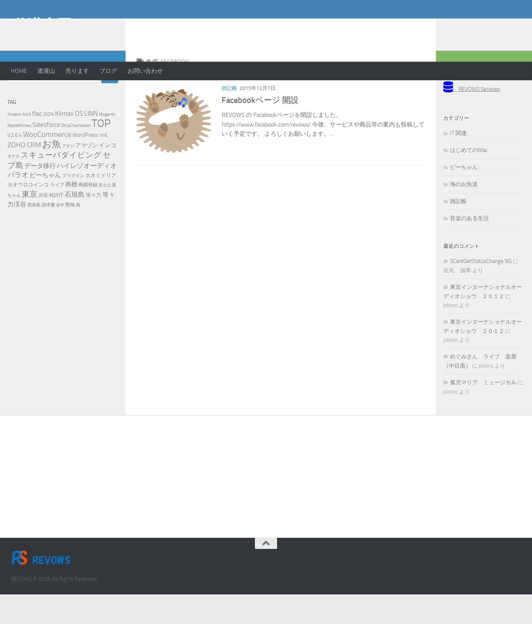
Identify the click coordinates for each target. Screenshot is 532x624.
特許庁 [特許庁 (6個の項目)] (56, 224)
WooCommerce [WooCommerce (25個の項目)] (47, 164)
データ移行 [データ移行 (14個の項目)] (40, 195)
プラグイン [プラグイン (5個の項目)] (73, 205)
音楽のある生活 (469, 247)
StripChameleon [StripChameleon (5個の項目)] (76, 155)
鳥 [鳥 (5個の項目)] (78, 234)
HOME (19, 70)
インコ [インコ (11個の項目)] (107, 175)
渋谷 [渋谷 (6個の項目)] (43, 224)
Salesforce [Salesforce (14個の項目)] (46, 154)
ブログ (108, 70)
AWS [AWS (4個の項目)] (27, 144)
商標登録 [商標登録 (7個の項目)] (88, 214)
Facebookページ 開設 (260, 130)
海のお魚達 (464, 213)
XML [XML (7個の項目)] (103, 165)
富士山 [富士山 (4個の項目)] (105, 214)
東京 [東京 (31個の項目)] (29, 223)
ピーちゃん (464, 196)
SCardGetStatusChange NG (481, 290)
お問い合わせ (145, 70)
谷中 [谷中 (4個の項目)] (60, 234)
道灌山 (46, 70)
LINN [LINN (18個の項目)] (91, 143)
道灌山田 (41, 25)
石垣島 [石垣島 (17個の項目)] (75, 224)
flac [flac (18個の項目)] (37, 143)
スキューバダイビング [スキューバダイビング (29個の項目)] (61, 184)
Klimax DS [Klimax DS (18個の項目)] (69, 143)
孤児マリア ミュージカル (483, 412)
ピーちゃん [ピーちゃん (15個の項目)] (45, 204)
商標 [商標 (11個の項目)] (71, 214)
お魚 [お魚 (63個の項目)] (51, 173)
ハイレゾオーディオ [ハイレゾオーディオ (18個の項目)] (87, 195)
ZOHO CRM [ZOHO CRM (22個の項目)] (24, 174)
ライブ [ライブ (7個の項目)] (57, 214)
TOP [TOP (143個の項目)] (101, 152)
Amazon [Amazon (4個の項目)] (14, 144)
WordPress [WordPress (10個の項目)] (85, 164)
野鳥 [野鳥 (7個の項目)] (70, 234)
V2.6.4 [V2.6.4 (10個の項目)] (14, 164)
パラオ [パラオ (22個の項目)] (17, 204)
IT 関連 (458, 162)
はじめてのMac (468, 179)
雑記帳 (229, 118)
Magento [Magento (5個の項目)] (107, 143)
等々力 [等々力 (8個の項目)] (93, 225)
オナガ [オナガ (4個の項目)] (13, 185)
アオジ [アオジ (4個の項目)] (68, 175)
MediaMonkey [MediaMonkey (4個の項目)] (19, 155)
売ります (77, 70)
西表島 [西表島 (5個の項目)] (34, 234)
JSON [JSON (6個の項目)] (48, 143)
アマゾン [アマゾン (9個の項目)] (86, 175)
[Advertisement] (462, 29)
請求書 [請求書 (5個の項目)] (48, 234)
